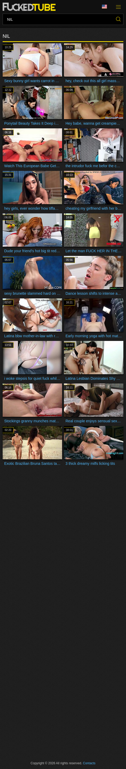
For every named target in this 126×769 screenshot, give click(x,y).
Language (104, 6)
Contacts (89, 763)
